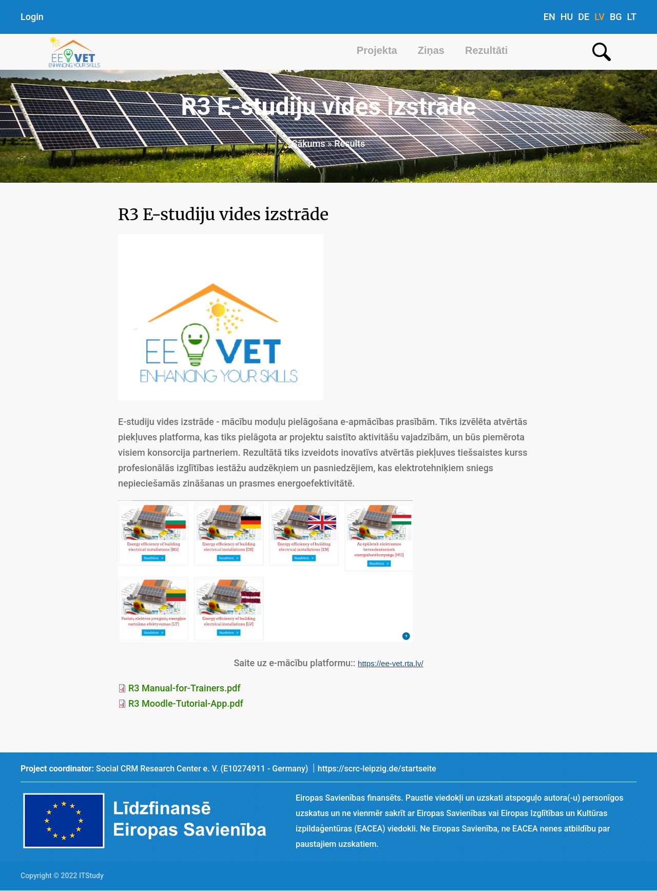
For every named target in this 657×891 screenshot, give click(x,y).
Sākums (308, 143)
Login (32, 16)
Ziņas (431, 50)
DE (583, 16)
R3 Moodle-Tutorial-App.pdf (185, 703)
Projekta (377, 50)
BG (616, 16)
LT (632, 16)
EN (549, 16)
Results (349, 143)
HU (567, 16)
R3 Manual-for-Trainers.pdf (184, 688)
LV (599, 16)
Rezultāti (486, 50)
